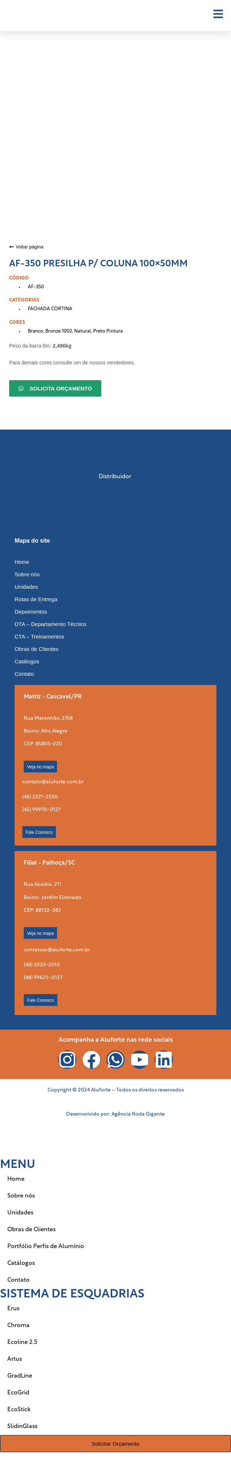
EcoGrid (18, 1393)
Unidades (26, 587)
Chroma (18, 1326)
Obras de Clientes (36, 649)
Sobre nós (27, 574)
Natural (82, 331)
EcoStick (19, 1410)
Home (22, 562)
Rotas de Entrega (36, 599)
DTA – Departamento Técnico (50, 624)
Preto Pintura (108, 331)
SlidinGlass (22, 1427)
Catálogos (27, 661)
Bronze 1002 (58, 331)
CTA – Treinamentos (39, 636)
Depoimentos (31, 611)
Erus (13, 1309)
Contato (24, 674)
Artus (14, 1359)
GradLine (19, 1376)
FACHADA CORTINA (50, 309)
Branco (35, 331)
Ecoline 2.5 (22, 1342)
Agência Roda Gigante (138, 1114)
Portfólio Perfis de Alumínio (45, 1247)
